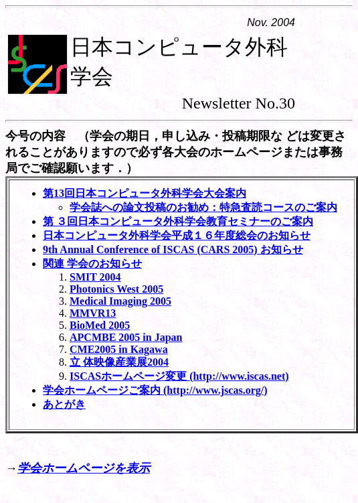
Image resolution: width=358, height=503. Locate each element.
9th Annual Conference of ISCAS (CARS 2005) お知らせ (173, 249)
